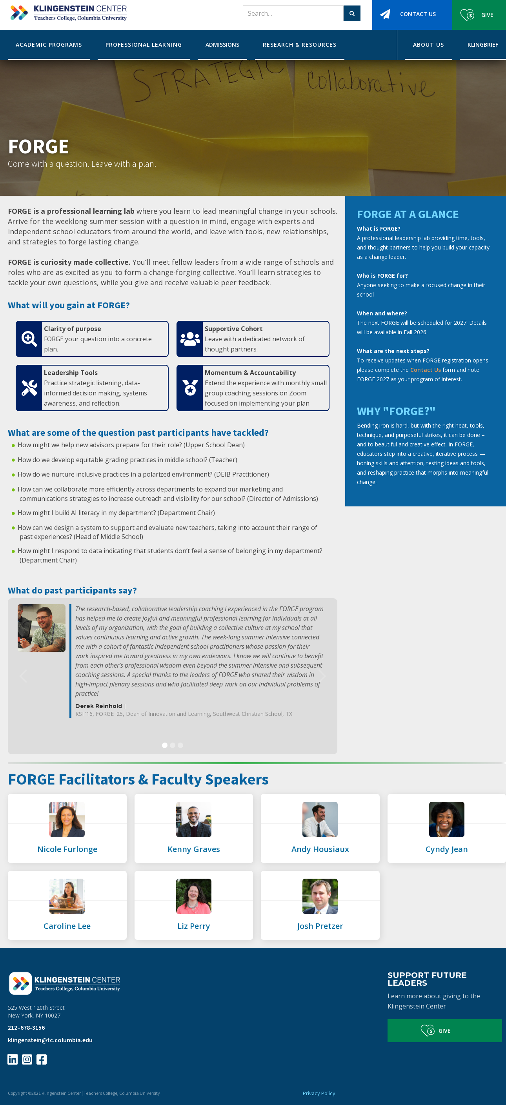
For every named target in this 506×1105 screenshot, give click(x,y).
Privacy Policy (319, 1093)
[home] (67, 10)
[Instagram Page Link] (27, 1059)
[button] (23, 676)
